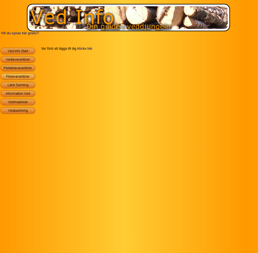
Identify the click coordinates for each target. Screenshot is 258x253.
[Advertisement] (129, 42)
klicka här (84, 48)
